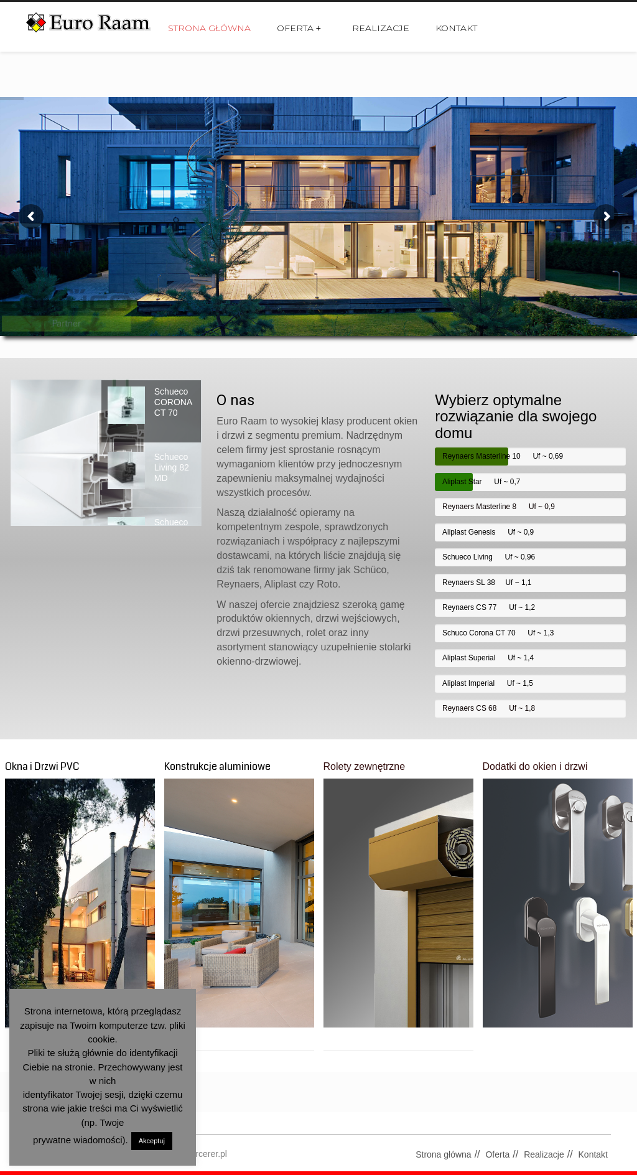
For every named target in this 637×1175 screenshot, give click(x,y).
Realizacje (380, 28)
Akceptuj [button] (152, 1141)
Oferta (299, 28)
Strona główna (209, 28)
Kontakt (456, 28)
